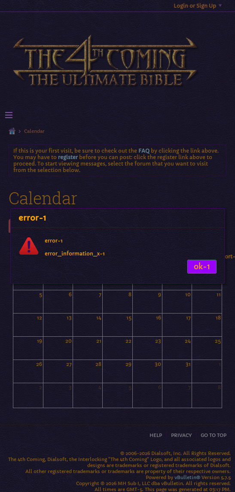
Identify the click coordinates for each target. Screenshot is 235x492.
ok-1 (202, 266)
